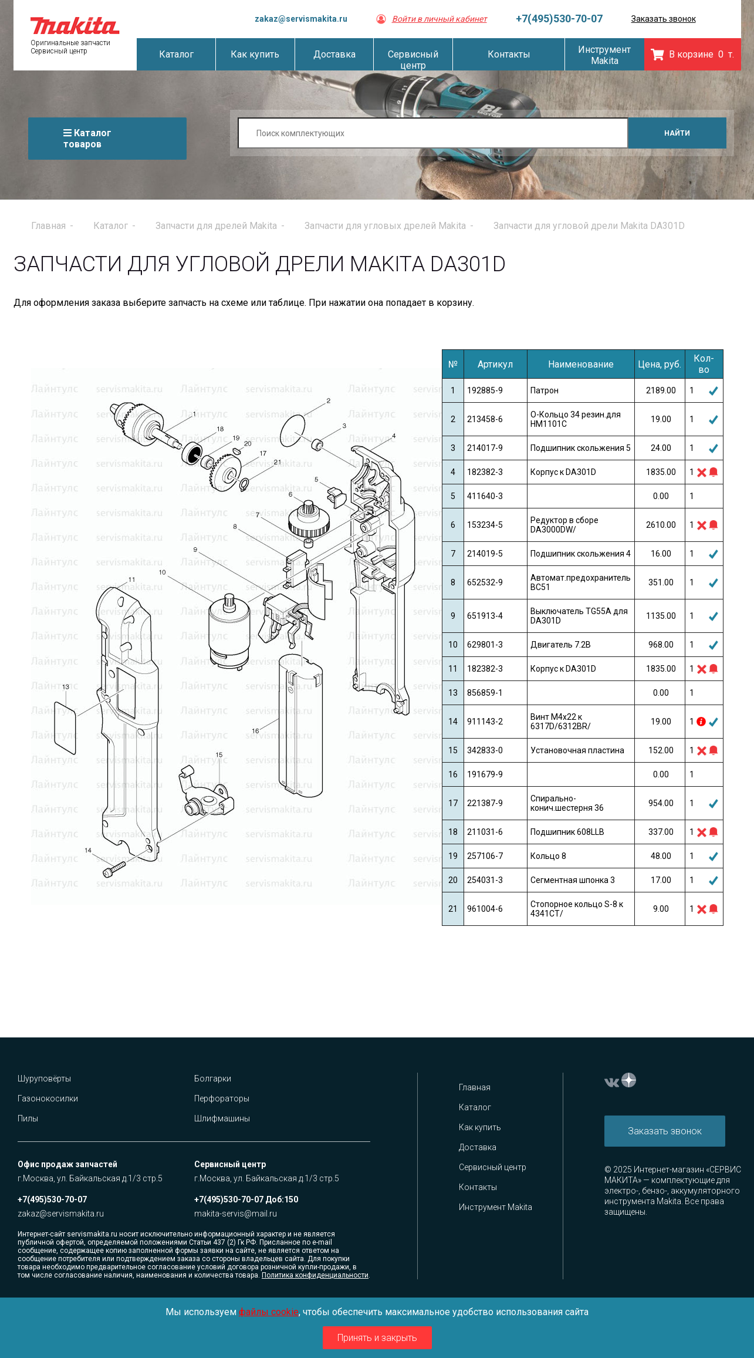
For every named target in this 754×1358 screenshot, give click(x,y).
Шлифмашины (222, 1118)
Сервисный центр (492, 1167)
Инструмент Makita (495, 1207)
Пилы (28, 1118)
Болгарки (212, 1078)
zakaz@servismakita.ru (301, 18)
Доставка (477, 1147)
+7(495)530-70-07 (559, 18)
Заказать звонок (663, 18)
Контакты (478, 1187)
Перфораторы (221, 1098)
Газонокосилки (48, 1098)
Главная (475, 1087)
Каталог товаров (87, 138)
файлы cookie (269, 1311)
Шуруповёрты (44, 1078)
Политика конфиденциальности (315, 1275)
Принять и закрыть (377, 1337)
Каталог (475, 1107)
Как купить (480, 1127)
